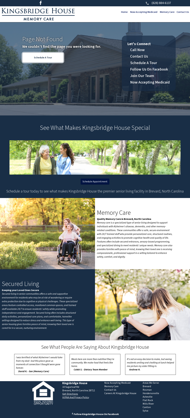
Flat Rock (148, 400)
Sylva (145, 410)
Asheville (147, 397)
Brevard (147, 386)
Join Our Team (142, 76)
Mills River (148, 404)
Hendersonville (151, 393)
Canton (147, 407)
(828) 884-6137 (158, 3)
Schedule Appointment (95, 181)
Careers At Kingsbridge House (120, 393)
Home (123, 12)
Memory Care (166, 12)
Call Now (137, 50)
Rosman (147, 390)
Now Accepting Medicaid (143, 12)
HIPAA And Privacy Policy (75, 397)
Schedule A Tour (43, 57)
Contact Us (182, 12)
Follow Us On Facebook (149, 69)
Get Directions (70, 394)
